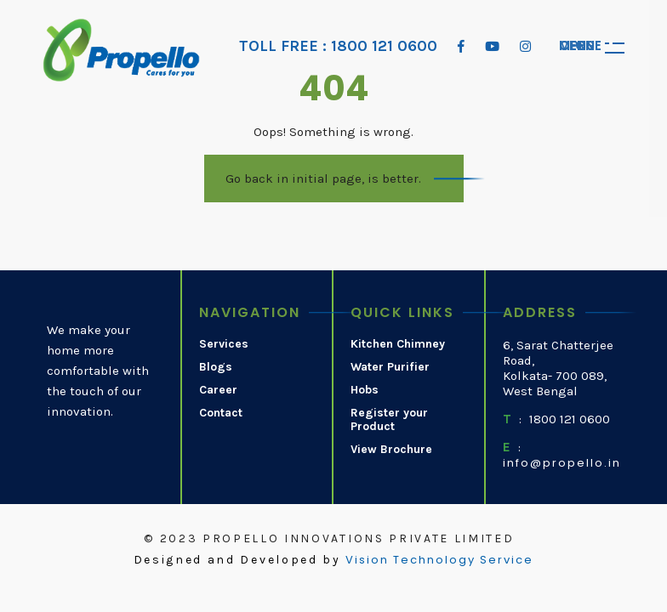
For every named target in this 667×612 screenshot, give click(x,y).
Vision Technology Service (439, 560)
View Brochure (391, 449)
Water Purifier (390, 367)
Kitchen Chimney (398, 344)
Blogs (215, 367)
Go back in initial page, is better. (323, 178)
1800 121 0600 (569, 419)
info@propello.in (562, 463)
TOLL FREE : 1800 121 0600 (338, 46)
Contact (220, 413)
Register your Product (389, 420)
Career (218, 390)
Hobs (365, 390)
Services (223, 344)
